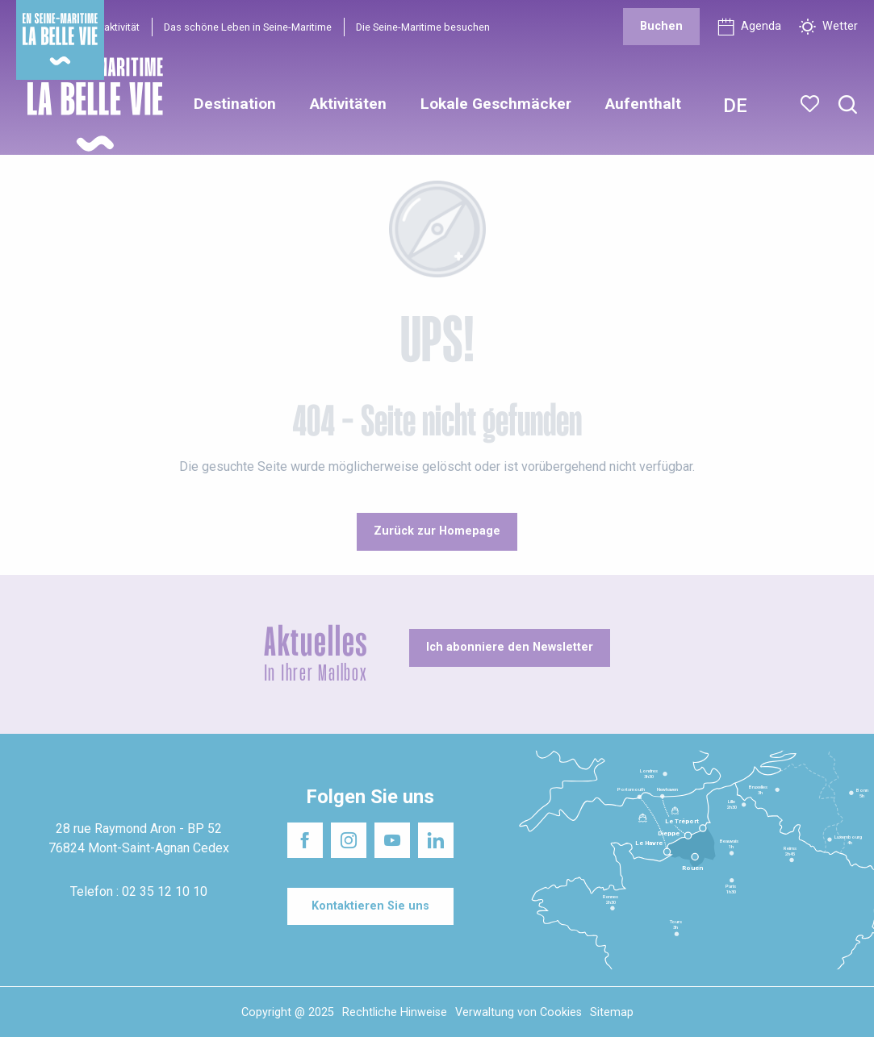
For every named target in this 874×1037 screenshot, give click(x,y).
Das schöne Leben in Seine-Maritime (248, 27)
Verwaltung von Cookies (518, 1012)
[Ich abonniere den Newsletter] (509, 647)
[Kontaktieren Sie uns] (370, 906)
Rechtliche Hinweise (394, 1012)
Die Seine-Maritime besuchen (423, 27)
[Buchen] (661, 26)
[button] (848, 105)
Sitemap (612, 1012)
